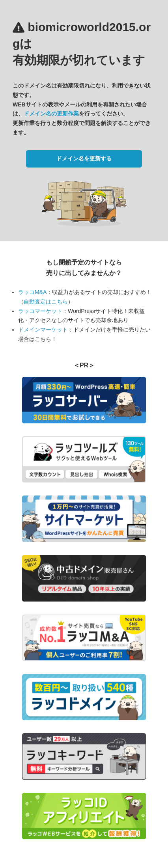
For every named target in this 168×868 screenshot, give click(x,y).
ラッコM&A (32, 292)
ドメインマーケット (43, 329)
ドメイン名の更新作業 (51, 113)
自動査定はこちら (46, 301)
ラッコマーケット (40, 311)
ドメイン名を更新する (84, 158)
